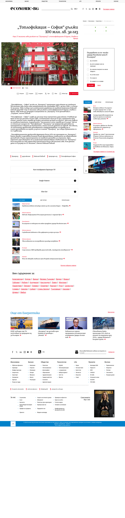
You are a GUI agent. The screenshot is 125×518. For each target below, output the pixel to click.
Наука (77, 365)
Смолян (24, 289)
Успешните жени (94, 377)
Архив (99, 85)
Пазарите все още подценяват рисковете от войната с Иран (103, 146)
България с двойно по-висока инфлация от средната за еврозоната (103, 127)
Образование (46, 372)
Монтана (62, 282)
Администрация (47, 382)
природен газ (53, 156)
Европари (14, 368)
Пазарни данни (110, 375)
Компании (24, 256)
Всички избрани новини (68, 265)
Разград (53, 286)
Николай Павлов (39, 156)
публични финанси (32, 389)
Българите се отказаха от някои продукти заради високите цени (45, 223)
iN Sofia (92, 375)
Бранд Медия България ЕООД (26, 405)
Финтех (61, 377)
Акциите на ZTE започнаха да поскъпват (98, 170)
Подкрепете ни (41, 408)
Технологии (62, 1)
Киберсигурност (63, 372)
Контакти (22, 402)
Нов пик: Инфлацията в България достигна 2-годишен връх (43, 215)
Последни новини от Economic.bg (103, 151)
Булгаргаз (15, 156)
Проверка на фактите (61, 397)
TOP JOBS (92, 382)
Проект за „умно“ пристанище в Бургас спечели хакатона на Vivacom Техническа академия (103, 137)
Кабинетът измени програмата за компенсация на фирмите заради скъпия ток (75, 334)
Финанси (32, 375)
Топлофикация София (68, 156)
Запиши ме (111, 352)
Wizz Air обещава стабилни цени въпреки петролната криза (43, 259)
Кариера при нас (41, 405)
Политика (45, 365)
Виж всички (111, 312)
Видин (58, 279)
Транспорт (15, 375)
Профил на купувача (25, 408)
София (32, 289)
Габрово (15, 282)
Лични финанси (25, 221)
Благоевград (17, 279)
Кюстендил (45, 282)
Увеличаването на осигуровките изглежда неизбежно (41, 241)
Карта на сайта (59, 400)
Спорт (77, 377)
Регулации (24, 248)
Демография (46, 370)
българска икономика (18, 389)
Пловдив (44, 286)
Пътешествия (79, 368)
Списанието (109, 372)
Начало (85, 21)
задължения (26, 156)
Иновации (32, 370)
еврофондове (44, 389)
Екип (21, 400)
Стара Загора (43, 289)
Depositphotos (66, 425)
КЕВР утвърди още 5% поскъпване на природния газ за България (21, 333)
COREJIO (92, 372)
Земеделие (15, 377)
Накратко (108, 368)
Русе (61, 286)
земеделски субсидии (57, 389)
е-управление (62, 370)
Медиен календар (42, 412)
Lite (80, 1)
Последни (22, 200)
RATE (91, 370)
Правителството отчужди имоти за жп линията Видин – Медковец (46, 206)
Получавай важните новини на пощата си (93, 351)
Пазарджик (17, 286)
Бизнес (27, 1)
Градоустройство (47, 377)
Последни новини (108, 9)
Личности (78, 372)
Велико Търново (47, 279)
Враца (66, 279)
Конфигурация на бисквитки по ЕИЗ (60, 409)
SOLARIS (92, 379)
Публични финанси (26, 212)
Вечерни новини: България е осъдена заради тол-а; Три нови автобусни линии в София (103, 109)
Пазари (95, 142)
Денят (94, 106)
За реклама (23, 397)
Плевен (35, 286)
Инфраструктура (26, 204)
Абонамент (40, 400)
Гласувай (90, 85)
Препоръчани (65, 200)
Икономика (9, 1)
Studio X (68, 423)
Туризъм (14, 379)
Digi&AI (61, 365)
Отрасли (32, 368)
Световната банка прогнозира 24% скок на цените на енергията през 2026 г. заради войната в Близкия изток (102, 335)
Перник (27, 286)
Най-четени (43, 200)
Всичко (116, 1)
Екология (45, 379)
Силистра (69, 286)
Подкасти (92, 368)
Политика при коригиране (44, 402)
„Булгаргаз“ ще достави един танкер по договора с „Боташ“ (48, 333)
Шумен (15, 292)
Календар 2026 (94, 365)
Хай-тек (61, 375)
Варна (35, 279)
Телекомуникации (64, 368)
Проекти (98, 1)
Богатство (78, 370)
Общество (45, 1)
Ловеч (54, 282)
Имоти (31, 377)
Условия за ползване (60, 405)
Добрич (24, 282)
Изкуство (78, 375)
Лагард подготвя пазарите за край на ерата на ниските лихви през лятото (103, 117)
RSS (41, 352)
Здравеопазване (47, 375)
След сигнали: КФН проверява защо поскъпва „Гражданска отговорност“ (47, 250)
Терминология (110, 365)
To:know (108, 370)
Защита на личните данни (44, 397)
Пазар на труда (16, 382)
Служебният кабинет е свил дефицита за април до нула (41, 232)
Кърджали (34, 282)
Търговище (55, 289)
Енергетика (99, 21)
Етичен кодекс (59, 402)
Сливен (15, 289)
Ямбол (23, 292)
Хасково (65, 289)
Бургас (28, 279)
